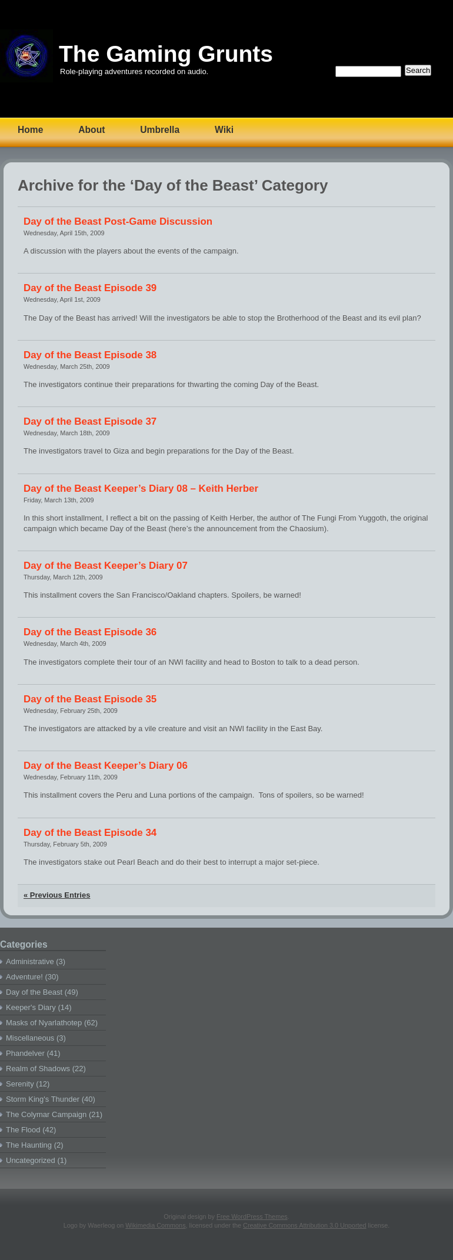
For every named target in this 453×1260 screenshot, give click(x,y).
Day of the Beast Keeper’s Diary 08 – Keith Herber (141, 488)
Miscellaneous (30, 1038)
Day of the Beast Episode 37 (90, 421)
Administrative (30, 961)
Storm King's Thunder (42, 1099)
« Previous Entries (57, 895)
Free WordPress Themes (252, 1216)
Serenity (20, 1083)
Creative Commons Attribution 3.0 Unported (304, 1225)
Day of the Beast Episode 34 (90, 832)
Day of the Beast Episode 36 (90, 632)
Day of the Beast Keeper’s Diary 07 (106, 565)
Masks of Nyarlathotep (44, 1022)
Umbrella (159, 130)
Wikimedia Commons (155, 1225)
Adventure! (24, 976)
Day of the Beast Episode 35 (90, 699)
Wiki (224, 130)
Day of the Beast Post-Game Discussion (118, 221)
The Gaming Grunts (166, 53)
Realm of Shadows (38, 1068)
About (91, 130)
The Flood (23, 1129)
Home (30, 130)
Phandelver (25, 1053)
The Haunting (29, 1145)
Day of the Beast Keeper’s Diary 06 (106, 765)
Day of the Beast (34, 992)
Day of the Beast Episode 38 (90, 355)
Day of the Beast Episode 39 (90, 288)
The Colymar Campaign (46, 1114)
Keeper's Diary (31, 1007)
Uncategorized (30, 1160)
